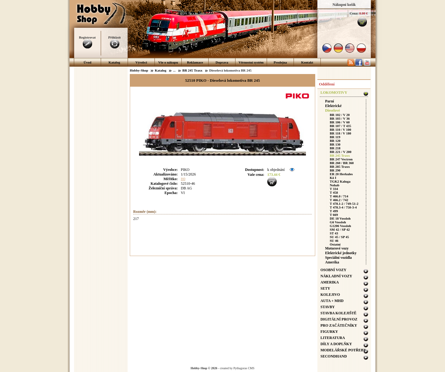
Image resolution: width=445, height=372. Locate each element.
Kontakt (307, 62)
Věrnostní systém (251, 62)
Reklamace (195, 62)
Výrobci (141, 62)
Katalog (114, 62)
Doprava (222, 62)
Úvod (87, 62)
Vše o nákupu (168, 62)
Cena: (354, 13)
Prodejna (280, 62)
